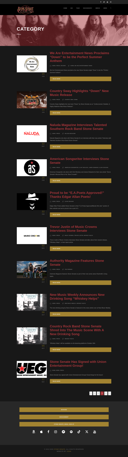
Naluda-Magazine (70, 133)
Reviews (63, 65)
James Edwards (94, 167)
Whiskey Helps (88, 235)
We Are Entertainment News (83, 65)
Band (54, 370)
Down (72, 65)
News (105, 8)
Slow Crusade (103, 167)
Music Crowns (69, 235)
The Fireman (68, 269)
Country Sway (69, 99)
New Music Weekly (70, 303)
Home (65, 8)
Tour (78, 8)
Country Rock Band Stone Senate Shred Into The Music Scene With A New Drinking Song (77, 330)
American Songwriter (71, 167)
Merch (98, 8)
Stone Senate (59, 449)
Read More (56, 78)
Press (58, 65)
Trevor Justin (78, 235)
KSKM (69, 451)
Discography (87, 8)
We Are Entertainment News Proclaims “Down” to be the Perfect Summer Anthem (79, 57)
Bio (72, 8)
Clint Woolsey (83, 167)
